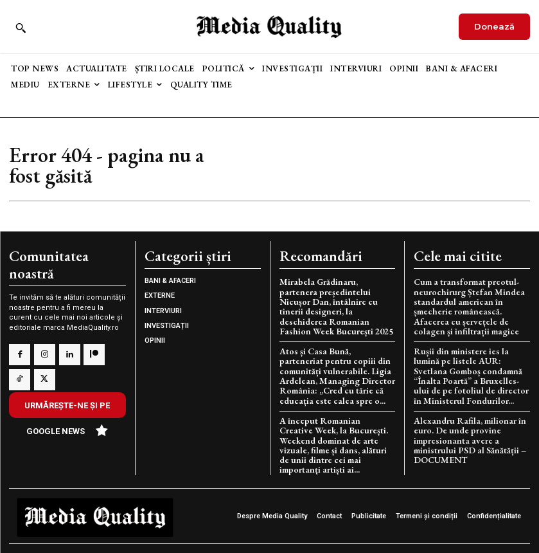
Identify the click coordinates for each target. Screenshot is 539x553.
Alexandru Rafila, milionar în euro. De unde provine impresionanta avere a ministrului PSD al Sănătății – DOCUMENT (467, 432)
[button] (20, 27)
